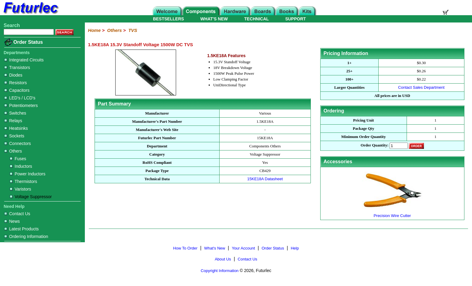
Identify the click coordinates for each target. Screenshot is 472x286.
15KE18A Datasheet (265, 179)
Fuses (18, 158)
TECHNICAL (256, 18)
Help (295, 248)
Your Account (243, 248)
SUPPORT (295, 18)
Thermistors (23, 181)
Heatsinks (16, 128)
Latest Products (21, 228)
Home (94, 30)
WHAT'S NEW (214, 18)
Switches (15, 113)
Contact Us (17, 213)
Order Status (28, 42)
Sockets (14, 135)
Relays (13, 120)
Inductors (21, 166)
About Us (223, 259)
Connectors (17, 143)
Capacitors (16, 90)
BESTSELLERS (168, 18)
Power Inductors (27, 173)
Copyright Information (219, 270)
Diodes (13, 75)
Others (13, 151)
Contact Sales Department (421, 87)
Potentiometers (21, 105)
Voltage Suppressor (31, 196)
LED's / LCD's (19, 97)
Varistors (20, 189)
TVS (132, 30)
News (12, 221)
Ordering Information (26, 236)
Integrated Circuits (24, 59)
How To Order (185, 248)
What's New (214, 248)
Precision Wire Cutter (392, 213)
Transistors (17, 67)
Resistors (15, 82)
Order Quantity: (375, 145)
